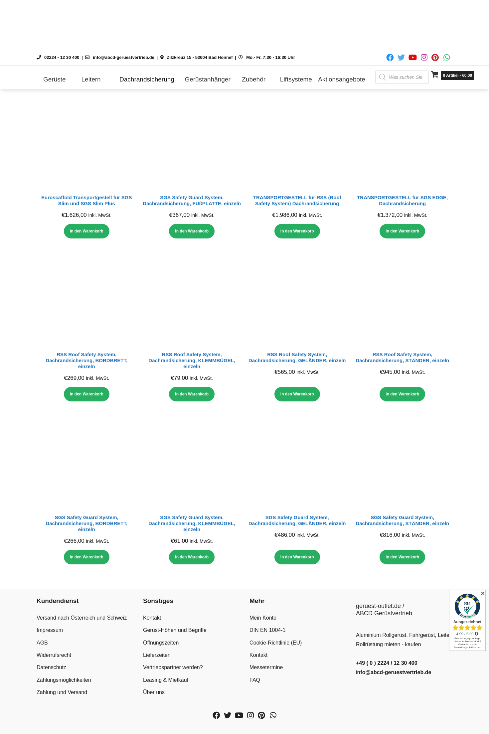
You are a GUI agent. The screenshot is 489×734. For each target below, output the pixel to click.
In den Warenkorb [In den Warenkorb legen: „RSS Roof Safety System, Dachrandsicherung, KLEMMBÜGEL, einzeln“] (192, 394)
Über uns (154, 692)
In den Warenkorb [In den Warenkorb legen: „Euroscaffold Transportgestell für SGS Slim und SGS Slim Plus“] (86, 231)
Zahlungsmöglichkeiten (64, 680)
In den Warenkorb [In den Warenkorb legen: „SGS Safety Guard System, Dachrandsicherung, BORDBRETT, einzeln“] (86, 557)
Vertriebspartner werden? (173, 667)
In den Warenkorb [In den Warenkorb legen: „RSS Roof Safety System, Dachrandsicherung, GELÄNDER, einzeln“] (297, 394)
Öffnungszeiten (161, 643)
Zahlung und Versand (62, 692)
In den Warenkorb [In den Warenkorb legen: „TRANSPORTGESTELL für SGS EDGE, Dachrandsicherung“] (402, 231)
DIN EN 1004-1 (267, 630)
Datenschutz (51, 667)
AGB (42, 643)
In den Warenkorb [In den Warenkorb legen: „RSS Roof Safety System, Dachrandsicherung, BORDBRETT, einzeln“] (86, 394)
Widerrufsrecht (54, 655)
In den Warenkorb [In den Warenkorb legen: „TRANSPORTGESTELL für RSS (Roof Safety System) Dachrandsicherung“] (297, 231)
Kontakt (152, 618)
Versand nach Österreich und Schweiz (82, 618)
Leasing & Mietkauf (165, 680)
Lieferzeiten (157, 655)
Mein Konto (262, 618)
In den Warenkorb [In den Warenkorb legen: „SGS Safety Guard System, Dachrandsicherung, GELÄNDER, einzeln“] (297, 557)
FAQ (254, 680)
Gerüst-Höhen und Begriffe (175, 630)
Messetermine (266, 667)
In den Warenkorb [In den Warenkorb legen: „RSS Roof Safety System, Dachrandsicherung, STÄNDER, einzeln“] (402, 394)
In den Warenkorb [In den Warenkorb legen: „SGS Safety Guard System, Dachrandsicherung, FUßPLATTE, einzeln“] (192, 231)
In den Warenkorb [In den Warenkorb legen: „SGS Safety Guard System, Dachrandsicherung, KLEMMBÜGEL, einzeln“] (192, 557)
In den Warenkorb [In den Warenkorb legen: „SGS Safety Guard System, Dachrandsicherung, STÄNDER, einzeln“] (402, 557)
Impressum (50, 630)
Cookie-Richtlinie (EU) (275, 643)
